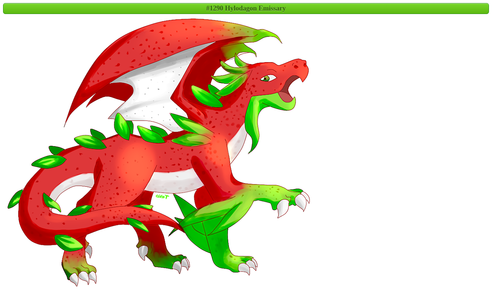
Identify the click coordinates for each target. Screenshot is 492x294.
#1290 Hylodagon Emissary (246, 8)
